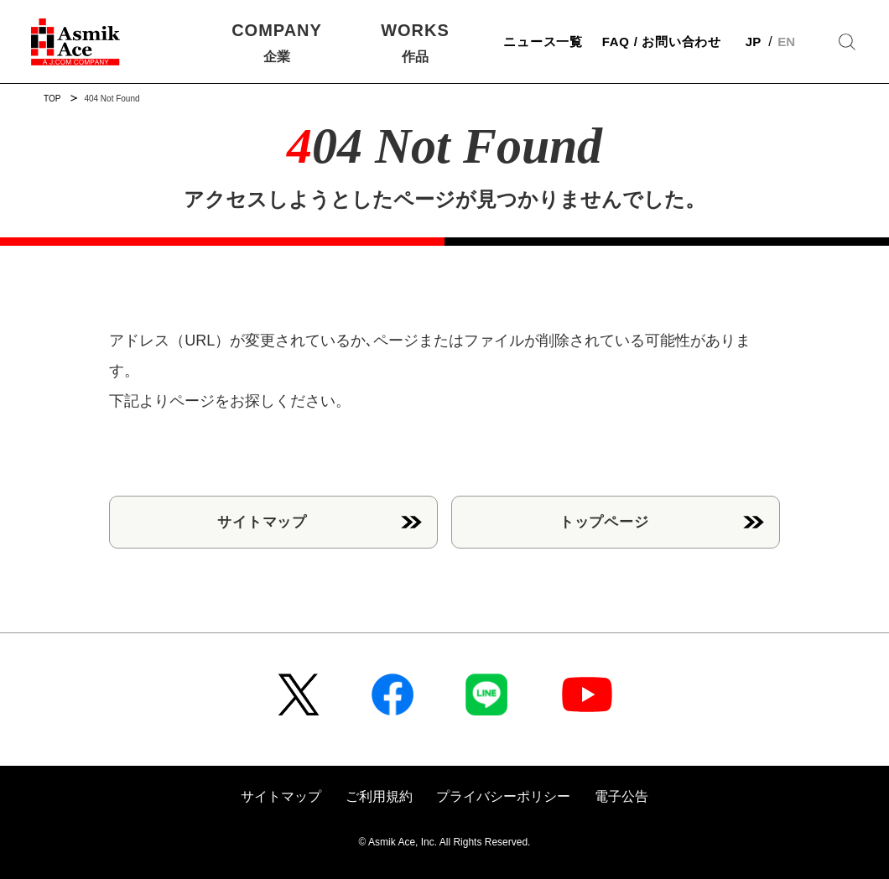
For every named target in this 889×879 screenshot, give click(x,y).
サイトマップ (262, 521)
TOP (52, 98)
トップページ (604, 521)
